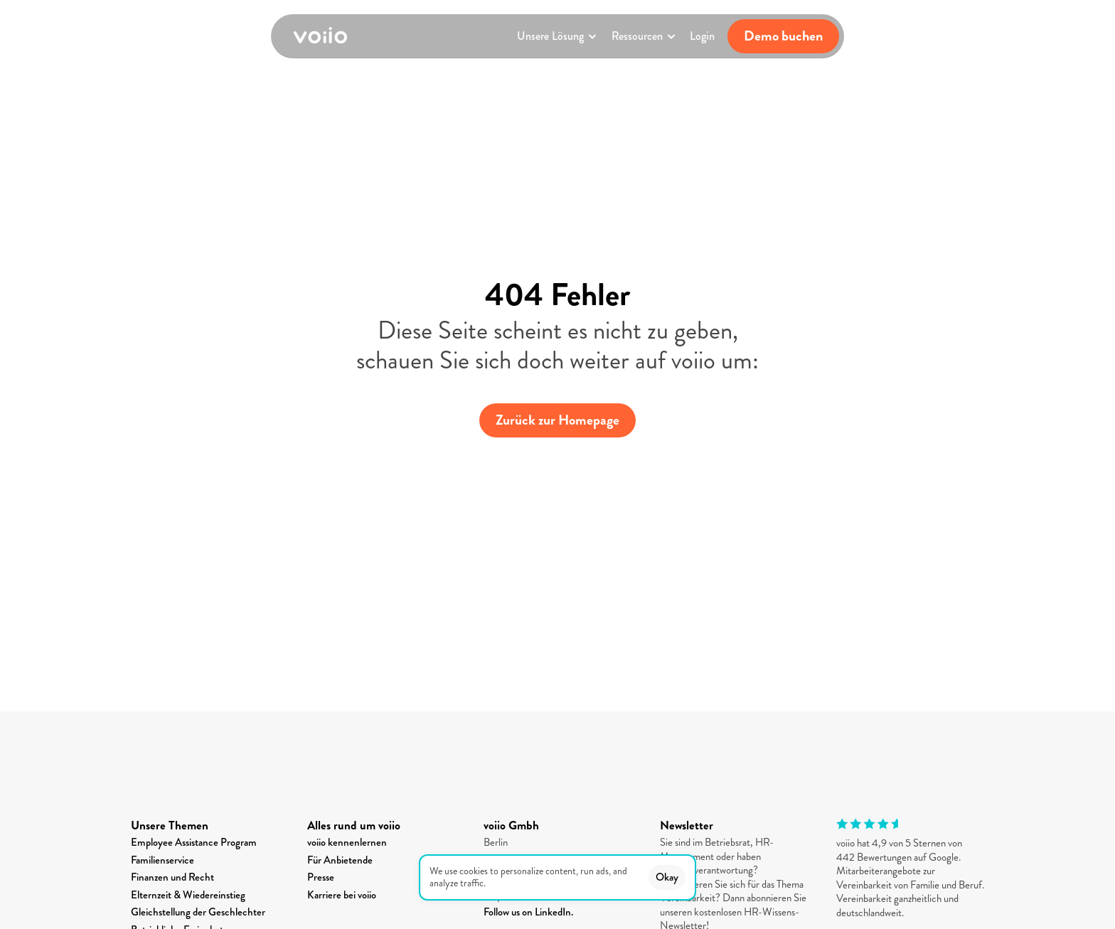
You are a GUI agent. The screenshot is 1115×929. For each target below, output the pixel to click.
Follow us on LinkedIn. (528, 912)
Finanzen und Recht (172, 877)
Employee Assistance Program (194, 842)
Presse (320, 877)
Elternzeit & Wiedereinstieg (188, 895)
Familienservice (162, 860)
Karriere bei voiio (341, 895)
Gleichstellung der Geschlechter (198, 912)
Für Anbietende (340, 860)
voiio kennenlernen (347, 842)
